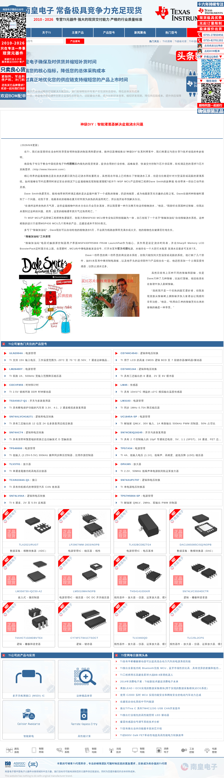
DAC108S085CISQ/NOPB (196, 544)
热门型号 (171, 32)
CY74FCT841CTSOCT (84, 637)
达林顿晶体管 (84, 695)
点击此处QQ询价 (213, 45)
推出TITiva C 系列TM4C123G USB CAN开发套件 (150, 708)
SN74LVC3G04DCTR (196, 591)
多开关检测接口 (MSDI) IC (29, 695)
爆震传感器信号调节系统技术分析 (139, 721)
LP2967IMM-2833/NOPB (84, 544)
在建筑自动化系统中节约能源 (137, 701)
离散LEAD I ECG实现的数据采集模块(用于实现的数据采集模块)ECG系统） (164, 688)
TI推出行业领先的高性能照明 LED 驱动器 (144, 715)
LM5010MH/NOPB (84, 591)
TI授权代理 (181, 41)
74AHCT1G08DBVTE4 (29, 637)
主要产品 (78, 32)
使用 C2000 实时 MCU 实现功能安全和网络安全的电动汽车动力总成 (160, 695)
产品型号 (109, 32)
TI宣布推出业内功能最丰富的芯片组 (141, 728)
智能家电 (29, 736)
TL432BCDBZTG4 (140, 544)
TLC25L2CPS (195, 637)
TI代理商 (167, 41)
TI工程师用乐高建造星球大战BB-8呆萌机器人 (146, 674)
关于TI (46, 32)
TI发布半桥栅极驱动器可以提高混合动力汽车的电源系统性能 (155, 661)
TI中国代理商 (196, 41)
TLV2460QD (140, 637)
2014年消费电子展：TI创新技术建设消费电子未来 (149, 681)
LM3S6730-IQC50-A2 (28, 591)
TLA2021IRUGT (28, 544)
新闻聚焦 (140, 32)
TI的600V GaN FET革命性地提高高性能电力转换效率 (152, 735)
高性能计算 (84, 736)
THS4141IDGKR (140, 591)
